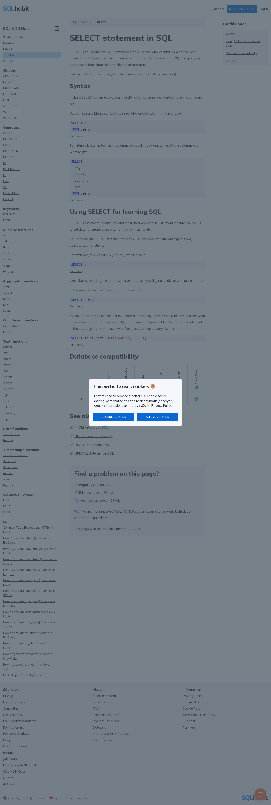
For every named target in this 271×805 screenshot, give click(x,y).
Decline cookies (114, 417)
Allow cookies (157, 417)
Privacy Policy (161, 405)
